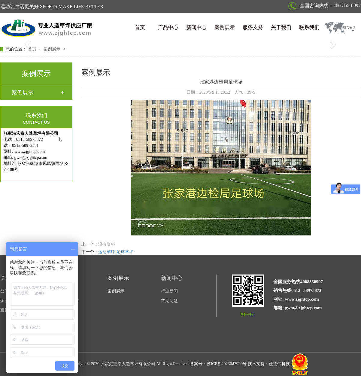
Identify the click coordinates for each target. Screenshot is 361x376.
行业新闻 (169, 291)
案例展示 (224, 27)
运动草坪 (62, 291)
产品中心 (168, 27)
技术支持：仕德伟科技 (269, 364)
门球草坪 (62, 310)
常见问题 (169, 301)
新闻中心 (196, 27)
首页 (140, 27)
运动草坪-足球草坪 (115, 252)
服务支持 (253, 27)
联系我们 (309, 27)
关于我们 (281, 27)
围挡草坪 (62, 320)
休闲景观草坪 (66, 301)
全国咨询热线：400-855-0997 (324, 5)
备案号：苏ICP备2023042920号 (218, 364)
